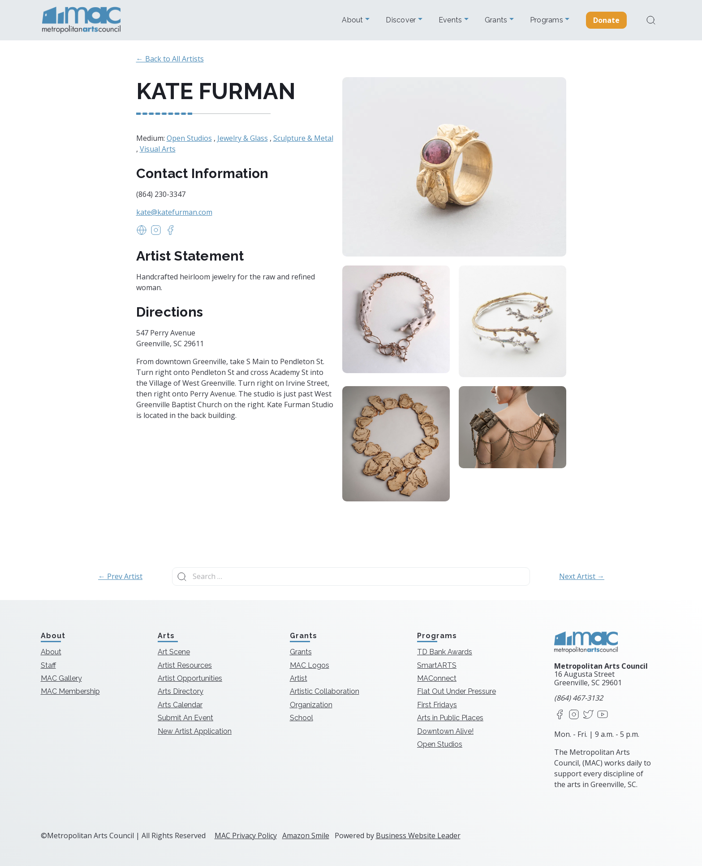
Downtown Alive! (445, 731)
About (353, 20)
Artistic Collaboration (324, 691)
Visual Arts (158, 149)
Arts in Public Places (450, 718)
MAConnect (437, 678)
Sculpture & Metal (303, 138)
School (301, 718)
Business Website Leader (418, 835)
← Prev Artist (120, 576)
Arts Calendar (180, 705)
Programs (547, 20)
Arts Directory (180, 691)
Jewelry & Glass (242, 138)
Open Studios (189, 138)
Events (451, 20)
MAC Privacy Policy (246, 835)
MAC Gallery (61, 678)
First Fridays (437, 705)
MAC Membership (70, 691)
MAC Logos (309, 665)
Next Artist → (581, 576)
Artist (298, 678)
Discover (402, 20)
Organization (311, 705)
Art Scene (174, 652)
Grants (497, 20)
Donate (606, 20)
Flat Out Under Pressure (456, 691)
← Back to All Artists (170, 59)
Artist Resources (185, 665)
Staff (48, 665)
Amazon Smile (305, 835)
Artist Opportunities (190, 678)
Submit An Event (185, 718)
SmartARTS (437, 665)
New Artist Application (195, 731)
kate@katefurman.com (174, 212)
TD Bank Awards (444, 652)
